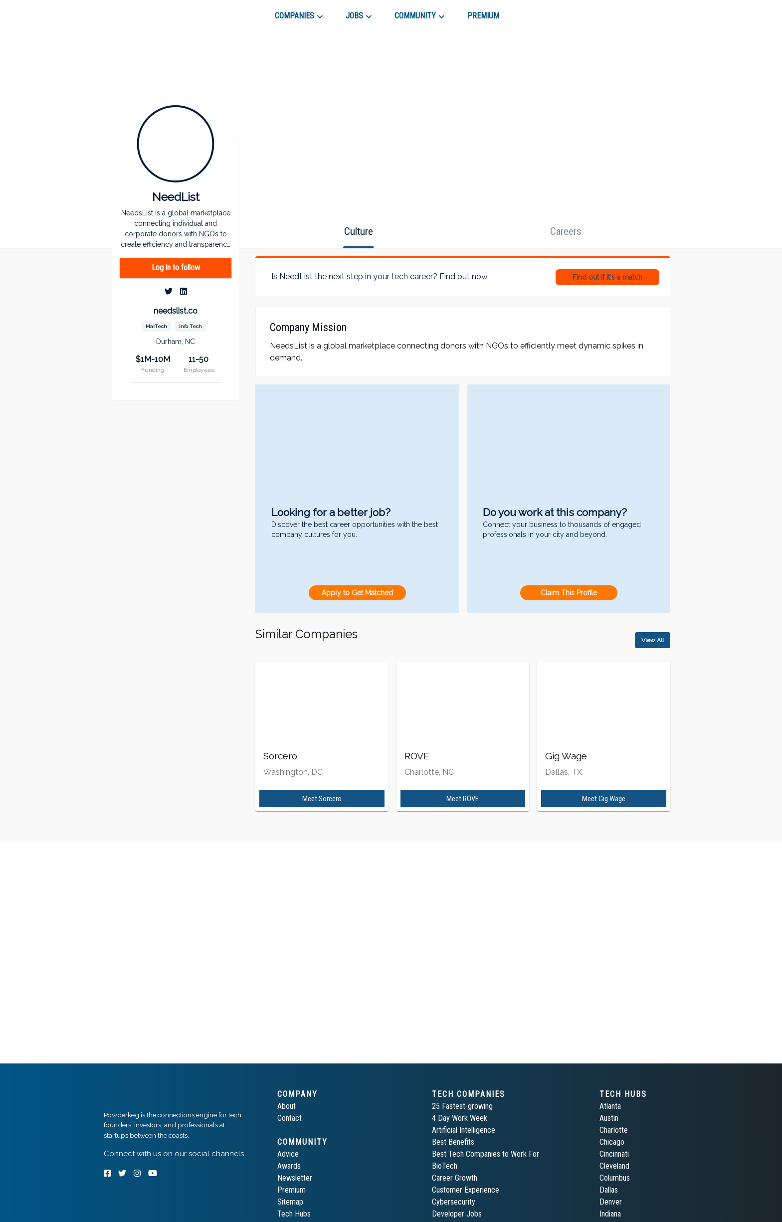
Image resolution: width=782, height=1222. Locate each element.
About (286, 1106)
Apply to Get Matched (357, 593)
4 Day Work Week (459, 1118)
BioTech (444, 1166)
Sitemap (290, 1202)
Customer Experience (465, 1190)
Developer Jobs (457, 1214)
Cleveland (614, 1166)
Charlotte (613, 1130)
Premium (291, 1190)
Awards (289, 1166)
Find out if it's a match (607, 277)
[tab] (139, 12)
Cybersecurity (453, 1202)
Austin (608, 1118)
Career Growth (454, 1178)
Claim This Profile (569, 593)
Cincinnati (614, 1154)
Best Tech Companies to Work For (485, 1154)
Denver (610, 1202)
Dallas (608, 1190)
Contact (289, 1118)
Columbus (614, 1178)
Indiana (610, 1214)
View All (652, 640)
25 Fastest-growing (462, 1106)
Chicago (611, 1142)
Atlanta (610, 1106)
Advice (288, 1154)
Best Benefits (453, 1142)
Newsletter (294, 1178)
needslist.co (175, 311)
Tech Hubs (294, 1214)
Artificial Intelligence (463, 1130)
